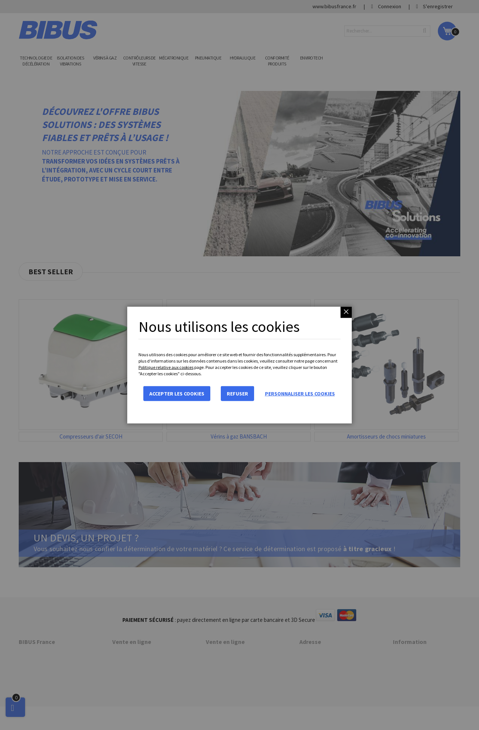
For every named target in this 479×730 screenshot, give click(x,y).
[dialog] (239, 365)
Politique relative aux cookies (165, 367)
